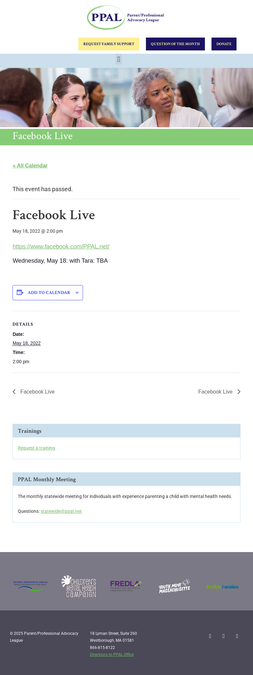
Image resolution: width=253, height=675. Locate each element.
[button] (119, 59)
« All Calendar (30, 165)
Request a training (36, 448)
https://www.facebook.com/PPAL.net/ (61, 246)
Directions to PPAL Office (112, 654)
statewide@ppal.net (61, 511)
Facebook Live (37, 392)
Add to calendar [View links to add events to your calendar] (49, 293)
